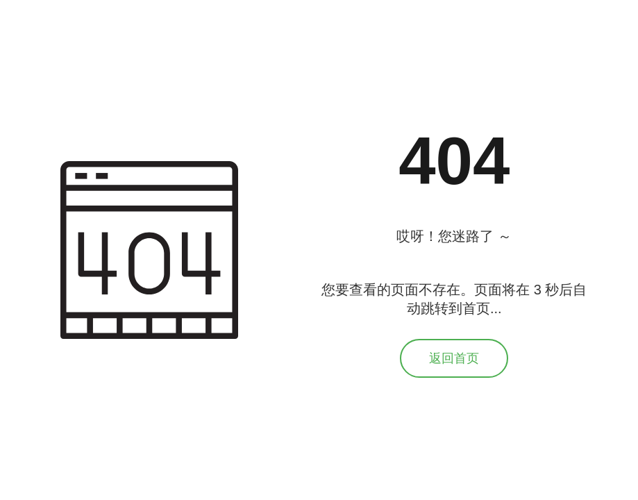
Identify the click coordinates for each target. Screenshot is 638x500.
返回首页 (454, 358)
